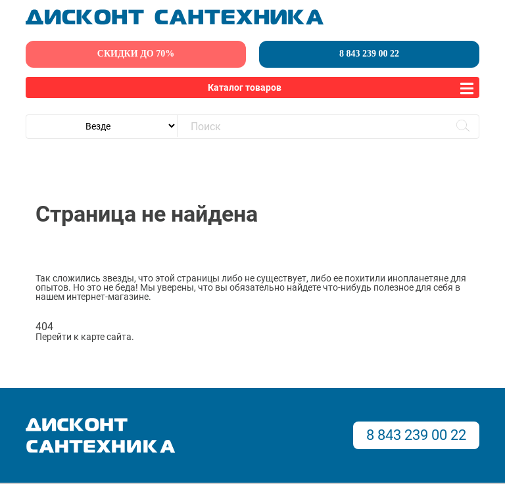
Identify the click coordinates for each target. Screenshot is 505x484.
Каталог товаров (244, 87)
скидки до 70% (135, 54)
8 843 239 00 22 (369, 54)
